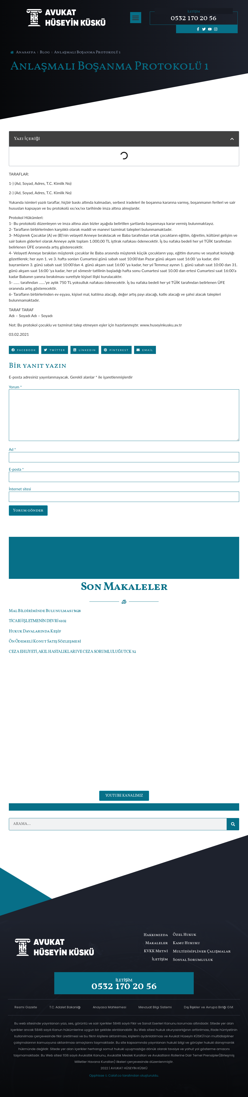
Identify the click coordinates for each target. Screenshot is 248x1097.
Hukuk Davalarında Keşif (35, 631)
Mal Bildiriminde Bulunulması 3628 (45, 611)
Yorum (15, 387)
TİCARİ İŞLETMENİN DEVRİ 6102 (37, 621)
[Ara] (233, 824)
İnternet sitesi (20, 489)
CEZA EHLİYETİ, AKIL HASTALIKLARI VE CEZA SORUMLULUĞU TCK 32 (72, 652)
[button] (135, 17)
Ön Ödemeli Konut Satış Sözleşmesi (45, 641)
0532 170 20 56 (194, 18)
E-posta (16, 469)
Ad (12, 449)
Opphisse (96, 1075)
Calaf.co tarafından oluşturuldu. (133, 1075)
